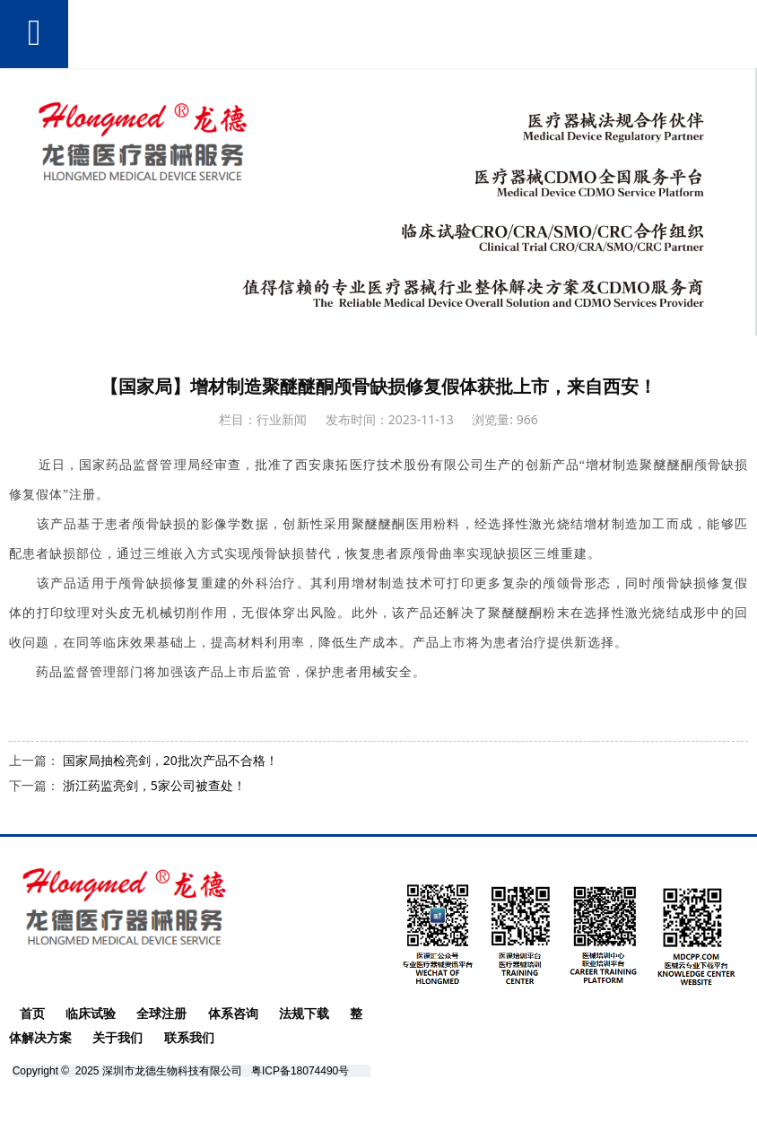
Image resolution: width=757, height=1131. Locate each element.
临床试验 (90, 1013)
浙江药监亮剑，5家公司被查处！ (154, 785)
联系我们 (189, 1038)
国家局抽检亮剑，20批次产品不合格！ (170, 760)
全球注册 (161, 1013)
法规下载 (304, 1013)
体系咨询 (233, 1013)
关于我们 (117, 1038)
